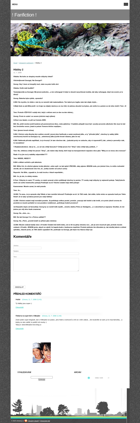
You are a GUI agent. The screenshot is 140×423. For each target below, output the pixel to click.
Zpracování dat (45, 421)
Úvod (15, 63)
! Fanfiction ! (24, 14)
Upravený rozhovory (26, 63)
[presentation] (47, 278)
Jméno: (16, 245)
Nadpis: (16, 251)
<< (89, 377)
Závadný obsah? (33, 421)
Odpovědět (20, 307)
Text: (15, 257)
